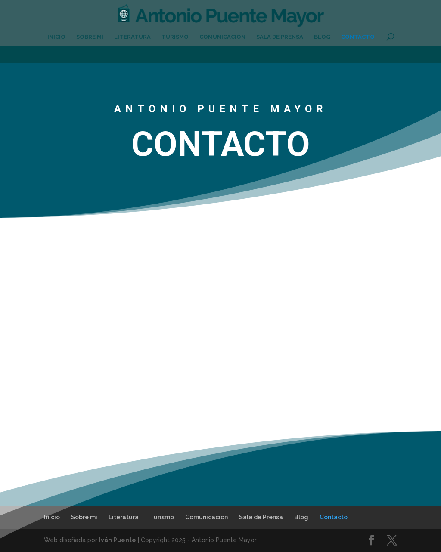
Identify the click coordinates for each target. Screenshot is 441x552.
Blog (322, 37)
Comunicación (222, 37)
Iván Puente (117, 540)
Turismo (175, 37)
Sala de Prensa (279, 37)
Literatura (132, 37)
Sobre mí (89, 37)
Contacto (358, 37)
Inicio (56, 37)
